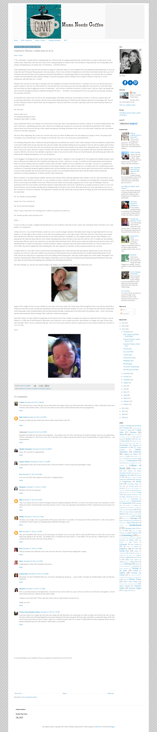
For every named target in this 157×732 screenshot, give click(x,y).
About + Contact (40, 40)
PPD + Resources (26, 40)
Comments (125, 313)
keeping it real (132, 514)
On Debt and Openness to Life (135, 220)
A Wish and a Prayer (129, 358)
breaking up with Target (132, 443)
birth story (22, 388)
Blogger (112, 727)
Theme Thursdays (124, 568)
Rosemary (22, 487)
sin (127, 561)
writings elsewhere (128, 590)
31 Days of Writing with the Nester (130, 426)
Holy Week (122, 499)
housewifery (127, 503)
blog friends (125, 441)
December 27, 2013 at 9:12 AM (32, 500)
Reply (21, 410)
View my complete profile (127, 105)
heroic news (137, 494)
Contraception (132, 460)
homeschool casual (124, 501)
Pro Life (135, 548)
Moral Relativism (132, 523)
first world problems (133, 488)
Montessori (122, 522)
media (121, 520)
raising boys (124, 551)
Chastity (128, 456)
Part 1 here (18, 55)
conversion (122, 463)
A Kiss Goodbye (135, 152)
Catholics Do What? (130, 454)
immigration (122, 507)
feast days (122, 486)
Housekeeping (127, 364)
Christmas (127, 458)
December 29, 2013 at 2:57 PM (33, 561)
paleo (133, 530)
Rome (139, 557)
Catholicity (137, 452)
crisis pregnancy (132, 463)
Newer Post (18, 693)
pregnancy (48, 388)
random (136, 551)
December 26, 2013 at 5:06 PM (34, 402)
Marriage (134, 518)
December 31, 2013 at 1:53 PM (50, 612)
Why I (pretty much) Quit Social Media (131, 335)
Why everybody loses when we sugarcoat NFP (135, 169)
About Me (123, 434)
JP (137, 509)
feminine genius (134, 486)
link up (125, 518)
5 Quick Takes (135, 428)
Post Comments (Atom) (29, 697)
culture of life (136, 468)
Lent (140, 514)
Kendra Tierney (24, 462)
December (127, 332)
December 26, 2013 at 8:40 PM (42, 449)
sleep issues (134, 562)
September (127, 380)
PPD (120, 546)
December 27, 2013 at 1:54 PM (32, 548)
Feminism (122, 488)
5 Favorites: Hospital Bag (131, 367)
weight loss (122, 579)
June (125, 389)
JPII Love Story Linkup (126, 512)
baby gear (136, 437)
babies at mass (126, 436)
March (126, 398)
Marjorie (22, 589)
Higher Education (127, 497)
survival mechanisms (124, 566)
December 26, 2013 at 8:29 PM (37, 432)
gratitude (128, 494)
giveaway (127, 492)
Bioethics (129, 439)
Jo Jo (131, 509)
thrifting (135, 570)
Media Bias (128, 520)
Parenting (42, 388)
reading (121, 553)
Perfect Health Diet (130, 538)
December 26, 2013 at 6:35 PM (36, 417)
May (125, 392)
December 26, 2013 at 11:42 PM (40, 462)
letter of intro (125, 516)
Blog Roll (133, 255)
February (126, 401)
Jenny (134, 93)
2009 (123, 417)
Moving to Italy (130, 528)
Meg (20, 500)
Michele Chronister (25, 449)
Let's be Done (125, 291)
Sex (123, 559)
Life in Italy (136, 516)
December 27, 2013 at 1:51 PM (32, 531)
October (126, 376)
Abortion (133, 432)
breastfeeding (123, 445)
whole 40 (132, 584)
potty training (135, 544)
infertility (130, 507)
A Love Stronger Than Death (135, 273)
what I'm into (123, 584)
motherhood (35, 388)
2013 (123, 329)
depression (136, 473)
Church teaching (136, 458)
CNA (123, 460)
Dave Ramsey (128, 471)
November (127, 373)
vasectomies (136, 577)
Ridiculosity (130, 557)
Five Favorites (127, 349)
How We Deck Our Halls (130, 369)
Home (16, 40)
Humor (136, 505)
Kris (20, 531)
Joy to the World (128, 352)
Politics (131, 540)
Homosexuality (136, 501)
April (125, 395)
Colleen (21, 402)
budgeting (135, 445)
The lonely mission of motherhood (134, 203)
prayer (128, 546)
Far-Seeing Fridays (133, 484)
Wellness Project (135, 579)
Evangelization (126, 481)
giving (133, 492)
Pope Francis (133, 542)
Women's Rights (135, 588)
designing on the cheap (126, 475)
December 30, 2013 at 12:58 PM (38, 574)
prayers (136, 546)
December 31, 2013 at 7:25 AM (35, 589)
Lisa (20, 474)
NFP (65, 40)
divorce (139, 475)
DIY (123, 477)
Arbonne (139, 434)
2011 (123, 411)
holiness (137, 496)
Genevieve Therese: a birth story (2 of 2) (131, 340)
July (125, 386)
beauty (121, 439)
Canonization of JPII (126, 447)
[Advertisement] (64, 675)
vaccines (129, 577)
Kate (20, 548)
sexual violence (134, 559)
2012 (123, 408)
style (120, 564)
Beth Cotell (23, 417)
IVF (126, 509)
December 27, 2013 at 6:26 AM (32, 474)
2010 (123, 414)
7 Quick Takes (127, 355)
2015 (123, 323)
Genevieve (29, 388)
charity (121, 456)
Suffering (127, 564)
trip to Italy (131, 575)
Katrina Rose (23, 574)
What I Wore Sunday (130, 581)
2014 (123, 326)
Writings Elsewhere (55, 40)
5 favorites (125, 428)
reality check (128, 553)
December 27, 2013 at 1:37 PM (34, 517)
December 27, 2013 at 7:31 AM (36, 487)
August (126, 383)
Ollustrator (98, 727)
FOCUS (121, 490)
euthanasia (138, 479)
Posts (123, 310)
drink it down (132, 477)
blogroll (134, 441)
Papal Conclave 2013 (134, 533)
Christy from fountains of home (29, 612)
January (126, 404)
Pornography (123, 544)
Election (130, 479)
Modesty (136, 520)
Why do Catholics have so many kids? (135, 135)
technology (136, 566)
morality (121, 525)
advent (133, 434)
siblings (121, 562)
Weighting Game (128, 361)
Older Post (111, 693)
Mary (21, 561)
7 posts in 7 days (125, 430)
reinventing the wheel (125, 555)
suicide (137, 564)
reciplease (137, 553)
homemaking (134, 499)
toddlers (122, 573)
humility (128, 505)
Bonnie (21, 517)
